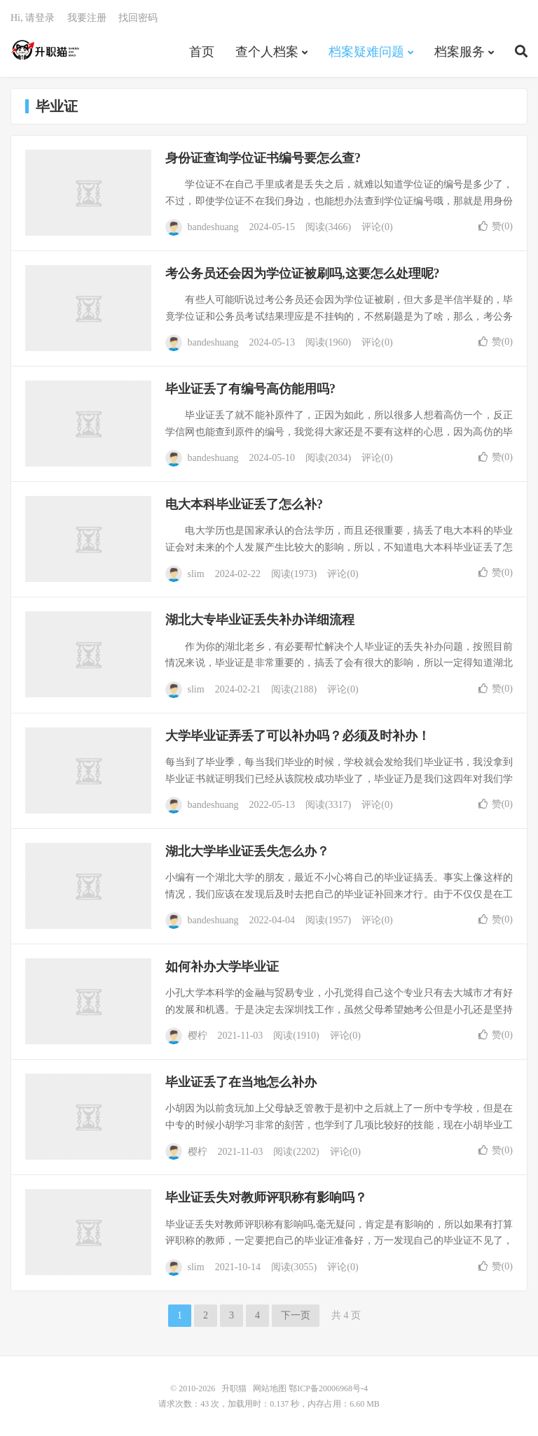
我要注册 (86, 18)
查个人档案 (266, 52)
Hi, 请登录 (33, 18)
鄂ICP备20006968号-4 (328, 1388)
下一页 (295, 1315)
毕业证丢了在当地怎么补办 (241, 1082)
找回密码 (138, 18)
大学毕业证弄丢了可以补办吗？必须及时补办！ (297, 736)
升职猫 (46, 49)
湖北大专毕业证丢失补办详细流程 (259, 620)
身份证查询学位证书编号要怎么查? (263, 158)
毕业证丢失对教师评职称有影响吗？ (266, 1197)
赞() (495, 226)
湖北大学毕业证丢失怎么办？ (247, 851)
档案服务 (459, 52)
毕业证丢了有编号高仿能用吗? (250, 389)
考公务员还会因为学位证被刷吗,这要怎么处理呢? (302, 273)
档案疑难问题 (366, 52)
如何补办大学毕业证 (222, 967)
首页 (201, 52)
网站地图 (270, 1388)
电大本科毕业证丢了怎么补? (244, 504)
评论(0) (376, 227)
